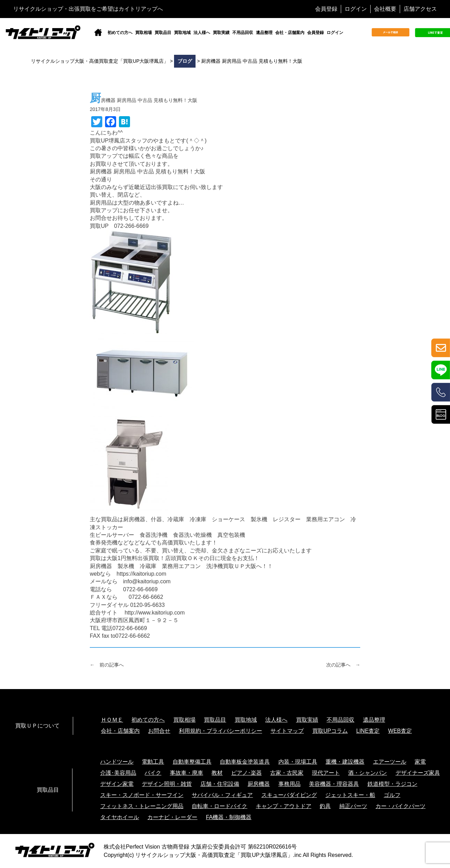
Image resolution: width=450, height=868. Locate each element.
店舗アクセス (420, 9)
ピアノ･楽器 (246, 773)
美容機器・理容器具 (334, 784)
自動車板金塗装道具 (245, 762)
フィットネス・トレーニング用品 (141, 806)
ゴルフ (392, 795)
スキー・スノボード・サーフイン (141, 795)
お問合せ (159, 731)
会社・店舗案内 (289, 32)
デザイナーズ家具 (418, 773)
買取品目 (163, 32)
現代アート (326, 773)
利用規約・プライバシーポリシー (220, 731)
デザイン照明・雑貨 (167, 784)
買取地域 (182, 32)
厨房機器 (259, 784)
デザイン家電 (116, 784)
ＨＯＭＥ (112, 720)
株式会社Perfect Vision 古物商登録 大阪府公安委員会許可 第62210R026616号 (200, 847)
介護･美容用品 (118, 773)
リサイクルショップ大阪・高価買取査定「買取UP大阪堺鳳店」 (214, 855)
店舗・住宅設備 (219, 784)
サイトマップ (287, 731)
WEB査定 (400, 731)
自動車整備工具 (192, 762)
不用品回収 (242, 32)
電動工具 (153, 762)
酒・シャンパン (367, 773)
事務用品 (289, 784)
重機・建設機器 (345, 762)
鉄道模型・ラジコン (392, 784)
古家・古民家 (286, 773)
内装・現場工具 (297, 762)
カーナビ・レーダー (172, 817)
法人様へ (201, 32)
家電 (420, 762)
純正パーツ (353, 806)
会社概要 (385, 9)
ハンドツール (116, 762)
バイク (153, 773)
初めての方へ (119, 32)
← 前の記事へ (107, 665)
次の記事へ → (343, 665)
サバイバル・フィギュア (222, 795)
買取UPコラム (330, 731)
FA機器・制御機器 (229, 817)
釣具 (325, 806)
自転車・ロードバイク (219, 806)
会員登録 (326, 9)
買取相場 (143, 32)
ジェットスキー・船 (350, 795)
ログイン (356, 9)
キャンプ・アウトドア (283, 806)
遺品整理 (264, 32)
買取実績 (221, 32)
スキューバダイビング (289, 795)
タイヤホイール (119, 817)
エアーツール (389, 762)
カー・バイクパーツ (400, 806)
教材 (217, 773)
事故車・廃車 (186, 773)
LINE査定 (368, 731)
